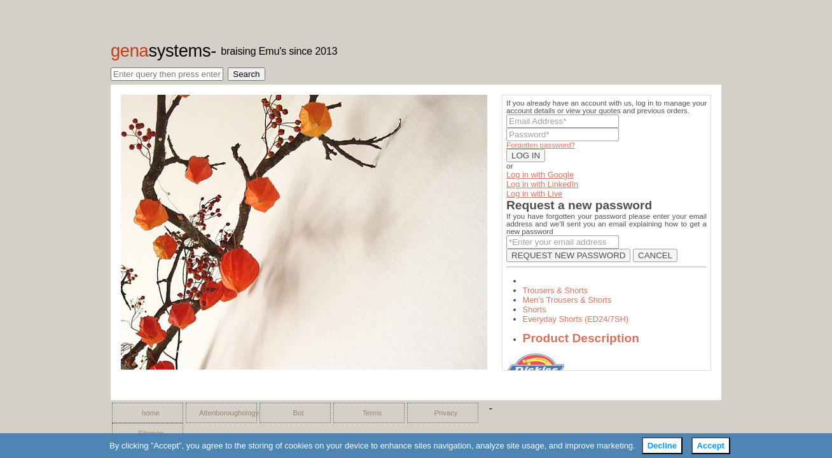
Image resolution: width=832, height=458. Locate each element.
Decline (662, 445)
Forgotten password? (540, 145)
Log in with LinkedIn (542, 184)
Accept (711, 445)
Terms (372, 413)
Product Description (581, 338)
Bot (298, 413)
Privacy (446, 413)
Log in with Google (540, 174)
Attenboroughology (224, 413)
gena (161, 50)
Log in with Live (534, 193)
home (151, 413)
